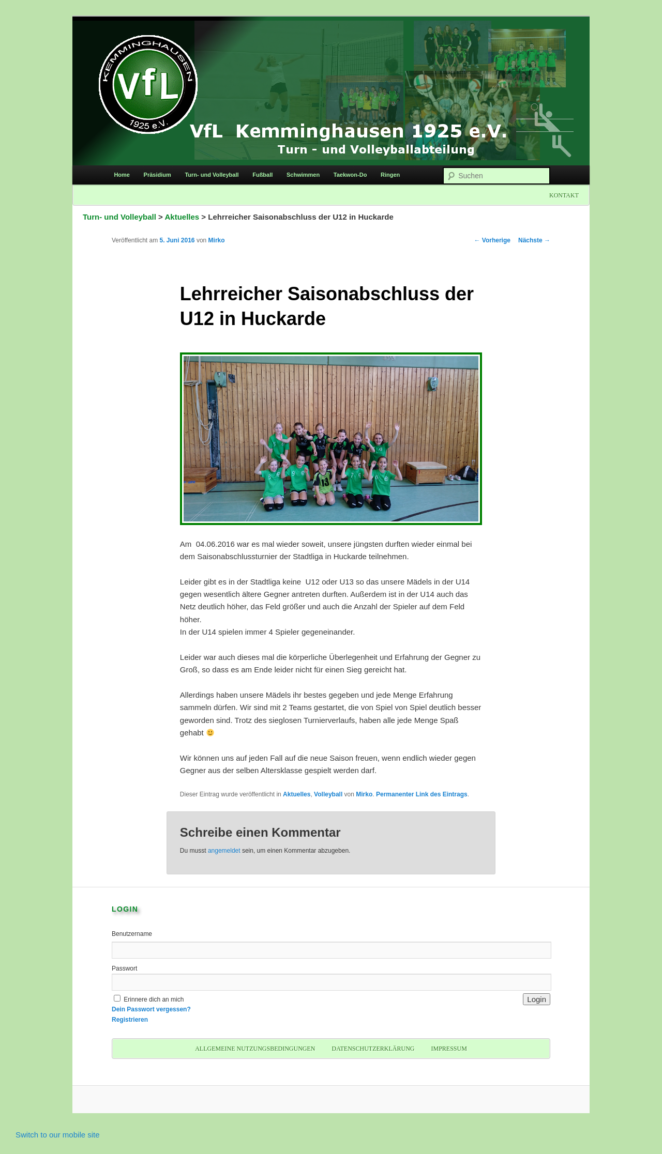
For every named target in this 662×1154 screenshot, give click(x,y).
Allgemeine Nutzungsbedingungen (255, 1048)
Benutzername (132, 933)
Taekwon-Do (350, 175)
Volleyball (328, 794)
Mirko (216, 240)
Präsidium (157, 175)
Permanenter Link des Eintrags (422, 794)
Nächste (534, 240)
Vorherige (492, 240)
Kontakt (564, 195)
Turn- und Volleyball (211, 175)
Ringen (390, 175)
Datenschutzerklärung (373, 1048)
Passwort (124, 968)
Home (122, 175)
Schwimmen (303, 175)
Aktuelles (182, 216)
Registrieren (130, 1019)
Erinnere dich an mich (154, 999)
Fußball (262, 175)
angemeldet (224, 850)
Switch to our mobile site (58, 1134)
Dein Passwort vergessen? (151, 1009)
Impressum (449, 1048)
